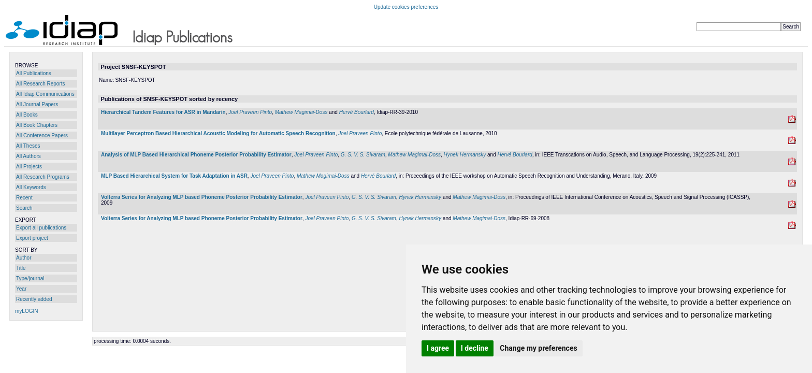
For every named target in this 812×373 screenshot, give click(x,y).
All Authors (28, 156)
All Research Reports (40, 84)
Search (24, 208)
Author (23, 258)
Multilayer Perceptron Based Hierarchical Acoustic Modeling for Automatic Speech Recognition (218, 133)
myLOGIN (26, 311)
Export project (32, 238)
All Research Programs (42, 177)
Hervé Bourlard (356, 112)
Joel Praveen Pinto (250, 112)
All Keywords (31, 187)
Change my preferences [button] (538, 348)
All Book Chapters (36, 125)
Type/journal (30, 278)
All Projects (29, 166)
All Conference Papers (42, 135)
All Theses (28, 146)
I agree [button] (438, 348)
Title (21, 268)
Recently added (34, 299)
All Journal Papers (37, 104)
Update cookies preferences (406, 7)
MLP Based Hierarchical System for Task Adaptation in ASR (174, 176)
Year (21, 289)
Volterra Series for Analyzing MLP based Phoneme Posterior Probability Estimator (201, 197)
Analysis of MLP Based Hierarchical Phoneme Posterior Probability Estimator (196, 154)
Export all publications (41, 228)
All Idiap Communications (45, 94)
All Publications (33, 73)
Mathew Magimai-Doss (301, 112)
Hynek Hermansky (465, 154)
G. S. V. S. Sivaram (363, 154)
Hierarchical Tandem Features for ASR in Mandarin (163, 112)
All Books (27, 115)
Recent (24, 197)
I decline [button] (474, 348)
